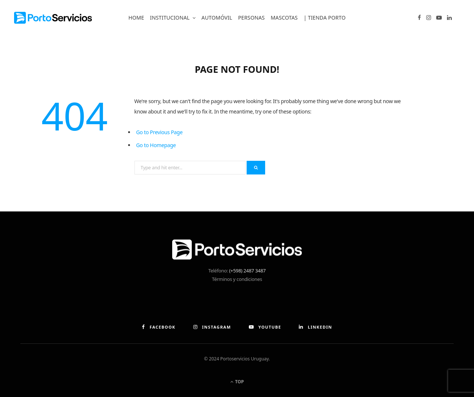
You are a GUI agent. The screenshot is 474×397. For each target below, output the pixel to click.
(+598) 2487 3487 (247, 270)
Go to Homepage (156, 145)
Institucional (170, 17)
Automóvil (216, 17)
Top (237, 382)
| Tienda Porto (325, 17)
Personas (251, 17)
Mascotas (284, 17)
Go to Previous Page (159, 132)
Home (136, 17)
